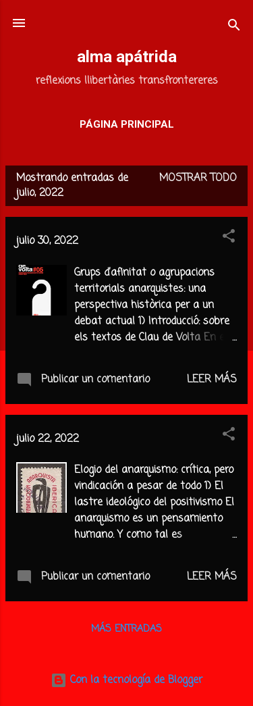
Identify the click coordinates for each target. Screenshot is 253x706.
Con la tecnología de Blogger (126, 680)
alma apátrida (127, 56)
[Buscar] (234, 27)
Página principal (127, 124)
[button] (229, 238)
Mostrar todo (198, 178)
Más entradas (126, 629)
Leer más (212, 379)
